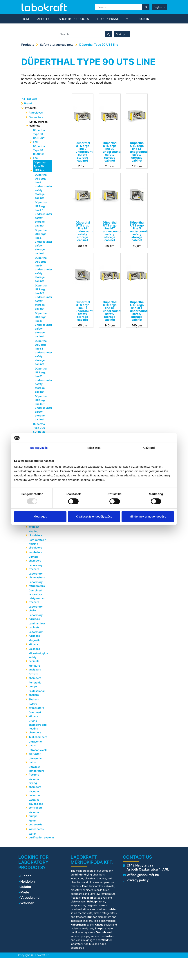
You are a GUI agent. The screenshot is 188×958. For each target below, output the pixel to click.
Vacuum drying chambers (35, 783)
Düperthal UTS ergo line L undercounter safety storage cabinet (42, 186)
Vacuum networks (35, 793)
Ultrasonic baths (35, 743)
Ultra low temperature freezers (36, 770)
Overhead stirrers (35, 714)
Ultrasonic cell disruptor (38, 751)
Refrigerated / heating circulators (37, 543)
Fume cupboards (35, 822)
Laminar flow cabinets (37, 625)
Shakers (34, 699)
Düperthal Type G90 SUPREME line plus (39, 429)
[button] (127, 19)
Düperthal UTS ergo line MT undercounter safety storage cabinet (42, 297)
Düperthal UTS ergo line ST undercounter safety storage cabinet (42, 352)
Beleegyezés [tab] (39, 447)
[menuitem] (26, 19)
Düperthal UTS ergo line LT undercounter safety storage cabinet (42, 241)
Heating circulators (35, 533)
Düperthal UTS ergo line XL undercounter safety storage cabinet (42, 380)
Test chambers (38, 736)
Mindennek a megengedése (147, 516)
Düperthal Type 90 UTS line (98, 44)
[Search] (145, 7)
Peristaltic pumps (35, 684)
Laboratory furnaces (36, 633)
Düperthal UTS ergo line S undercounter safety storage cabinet (42, 325)
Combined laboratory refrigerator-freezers (37, 596)
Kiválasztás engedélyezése (94, 516)
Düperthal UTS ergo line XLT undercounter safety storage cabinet (42, 408)
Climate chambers (35, 558)
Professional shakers (37, 692)
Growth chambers (35, 675)
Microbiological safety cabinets (38, 657)
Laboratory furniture (36, 616)
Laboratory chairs (36, 608)
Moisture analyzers (35, 667)
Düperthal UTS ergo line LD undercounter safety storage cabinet (42, 214)
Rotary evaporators (36, 705)
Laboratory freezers (36, 567)
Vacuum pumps (34, 814)
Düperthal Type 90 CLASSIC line (39, 152)
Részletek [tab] (94, 447)
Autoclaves (36, 112)
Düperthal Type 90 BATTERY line (39, 136)
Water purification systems (39, 835)
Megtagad (40, 516)
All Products (29, 98)
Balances (34, 648)
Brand (28, 103)
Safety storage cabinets (56, 44)
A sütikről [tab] (149, 447)
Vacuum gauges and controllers (36, 803)
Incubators (35, 552)
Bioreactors (36, 117)
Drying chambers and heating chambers (38, 726)
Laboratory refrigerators (37, 583)
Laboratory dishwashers (37, 575)
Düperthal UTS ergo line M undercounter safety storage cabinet (42, 269)
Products (27, 44)
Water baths (36, 829)
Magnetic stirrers (34, 642)
